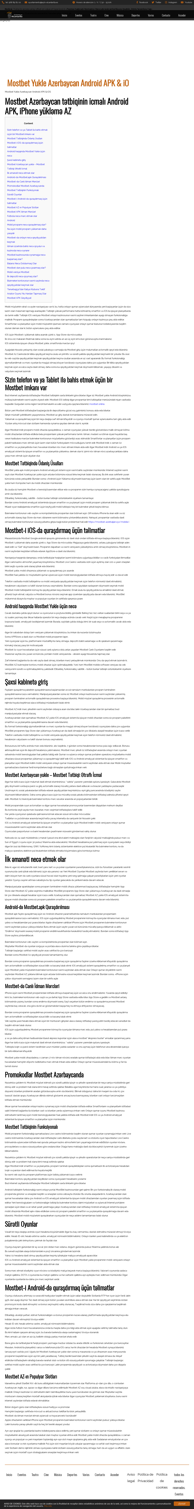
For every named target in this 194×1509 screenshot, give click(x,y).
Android (11, 220)
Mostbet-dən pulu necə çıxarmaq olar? (26, 268)
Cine (107, 15)
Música (120, 15)
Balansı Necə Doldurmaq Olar (22, 263)
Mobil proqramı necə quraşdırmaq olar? (26, 224)
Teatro (93, 15)
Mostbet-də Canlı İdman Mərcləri (23, 181)
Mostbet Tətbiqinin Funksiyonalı (23, 190)
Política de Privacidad (145, 1478)
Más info (64, 1506)
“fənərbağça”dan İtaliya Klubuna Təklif (26, 289)
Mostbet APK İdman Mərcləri (21, 211)
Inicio (64, 15)
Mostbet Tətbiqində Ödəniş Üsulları (24, 138)
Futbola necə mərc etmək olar (22, 216)
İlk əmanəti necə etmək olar (20, 173)
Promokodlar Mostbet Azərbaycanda (25, 186)
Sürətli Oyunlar (14, 194)
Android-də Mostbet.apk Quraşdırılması (26, 177)
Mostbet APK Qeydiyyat (19, 298)
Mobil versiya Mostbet (18, 272)
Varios (151, 15)
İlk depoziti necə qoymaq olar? (22, 276)
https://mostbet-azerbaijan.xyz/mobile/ (108, 522)
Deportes (135, 15)
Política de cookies (162, 1481)
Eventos (78, 15)
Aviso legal (131, 1478)
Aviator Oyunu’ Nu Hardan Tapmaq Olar (26, 293)
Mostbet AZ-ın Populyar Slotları (23, 207)
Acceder (182, 15)
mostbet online (96, 404)
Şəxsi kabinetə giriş (16, 160)
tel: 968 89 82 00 (11, 2)
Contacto (166, 15)
